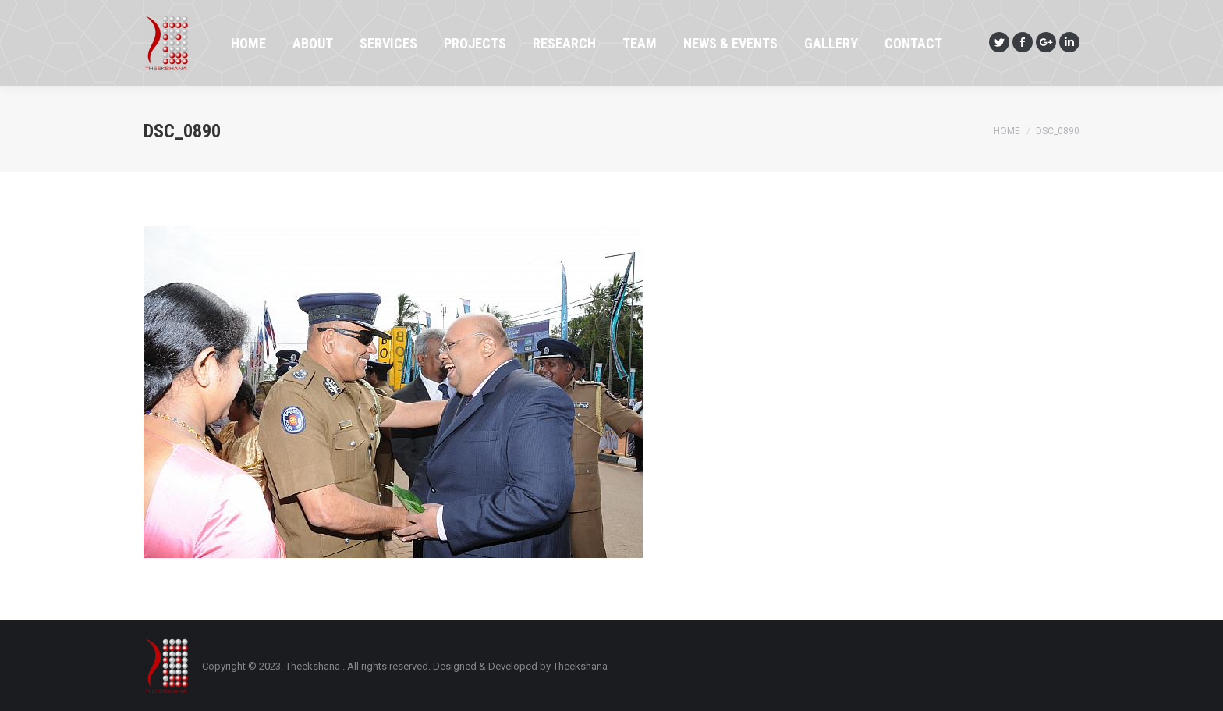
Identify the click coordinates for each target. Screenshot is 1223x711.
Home (1007, 131)
